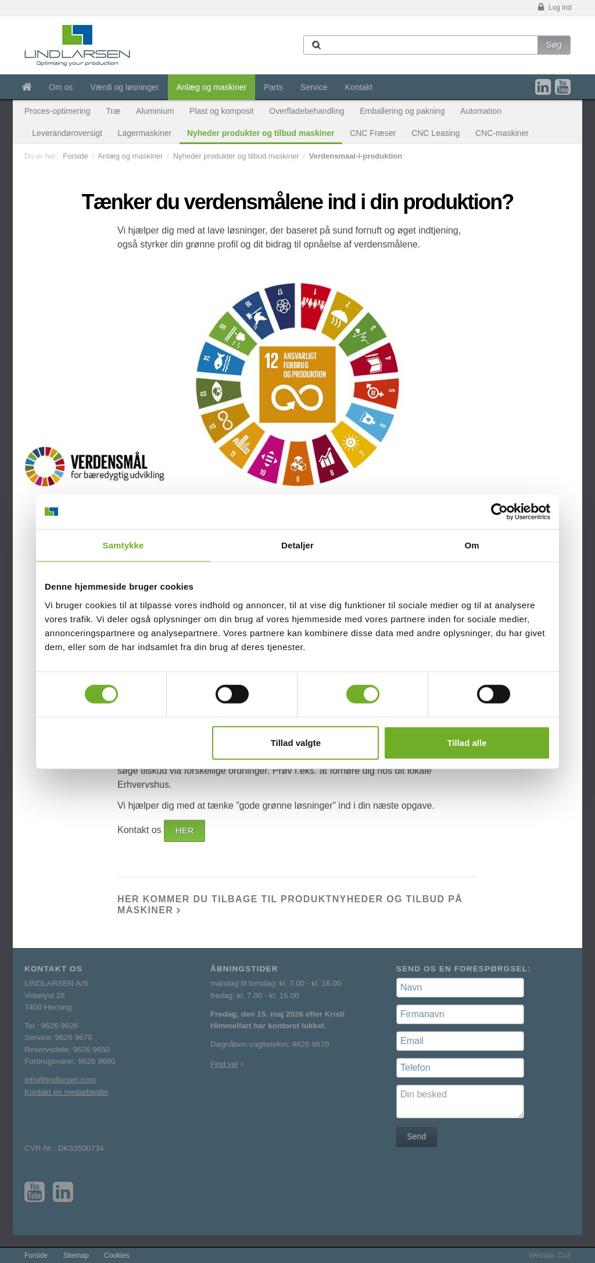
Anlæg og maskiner (212, 87)
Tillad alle (466, 742)
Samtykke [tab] (123, 545)
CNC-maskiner (502, 133)
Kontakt (358, 87)
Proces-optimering (57, 111)
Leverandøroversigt (67, 133)
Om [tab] (471, 545)
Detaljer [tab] (297, 545)
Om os (61, 87)
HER (184, 830)
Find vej (224, 1064)
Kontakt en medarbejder (66, 1092)
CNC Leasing (435, 133)
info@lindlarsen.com (60, 1079)
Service (314, 87)
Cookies (116, 1255)
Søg (554, 44)
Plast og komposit (221, 111)
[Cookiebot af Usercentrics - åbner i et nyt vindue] (499, 512)
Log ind (553, 7)
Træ (113, 111)
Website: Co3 (550, 1255)
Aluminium (155, 111)
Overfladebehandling (306, 111)
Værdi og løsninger (124, 87)
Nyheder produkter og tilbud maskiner (261, 133)
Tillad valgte (296, 742)
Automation (480, 111)
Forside (75, 156)
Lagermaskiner (145, 133)
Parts (273, 87)
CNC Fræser (373, 133)
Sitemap (76, 1255)
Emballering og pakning (402, 111)
